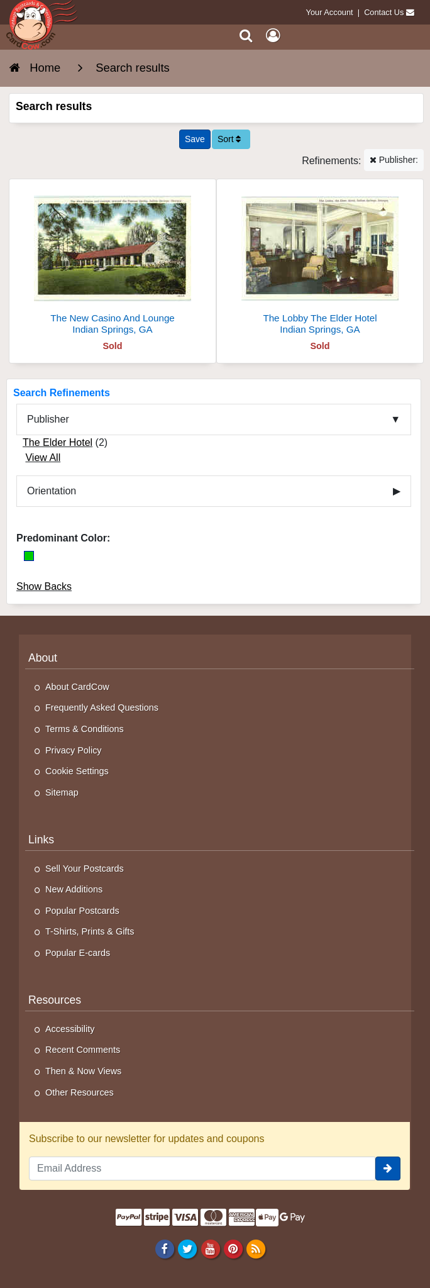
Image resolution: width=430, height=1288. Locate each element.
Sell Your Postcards (84, 868)
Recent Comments (82, 1050)
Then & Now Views (83, 1071)
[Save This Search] (195, 139)
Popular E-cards (77, 953)
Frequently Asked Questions (101, 707)
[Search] (246, 35)
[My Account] (273, 35)
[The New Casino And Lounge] (112, 262)
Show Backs (44, 586)
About (42, 658)
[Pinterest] (233, 1249)
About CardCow (77, 687)
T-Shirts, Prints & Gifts (90, 931)
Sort (229, 139)
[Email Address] (202, 1168)
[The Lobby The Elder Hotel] (320, 262)
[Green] (29, 556)
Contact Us (384, 12)
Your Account (329, 12)
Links (41, 839)
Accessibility (69, 1029)
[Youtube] (210, 1249)
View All (42, 457)
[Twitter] (188, 1249)
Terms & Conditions (84, 729)
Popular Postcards (82, 911)
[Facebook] (165, 1249)
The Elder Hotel (57, 442)
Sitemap (62, 792)
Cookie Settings (77, 771)
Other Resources (79, 1092)
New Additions (73, 889)
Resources (54, 1000)
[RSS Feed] (256, 1249)
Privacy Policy (73, 750)
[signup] (387, 1168)
